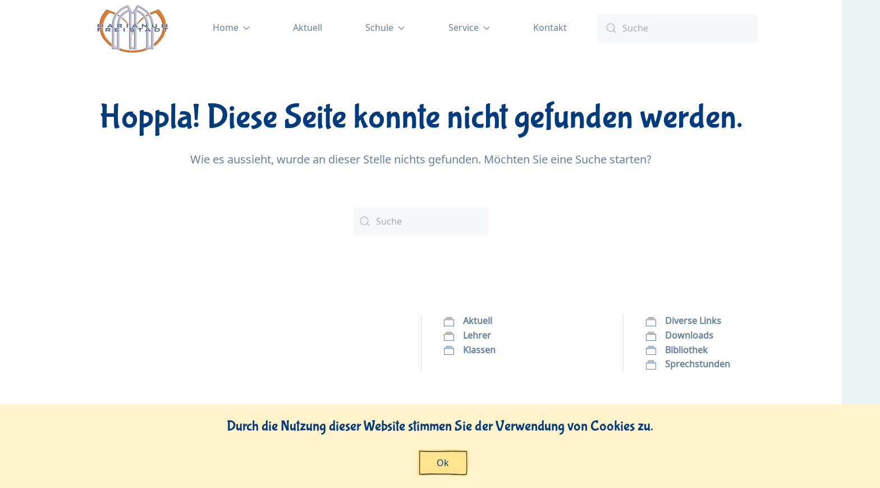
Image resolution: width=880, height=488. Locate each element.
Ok (443, 463)
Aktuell (307, 27)
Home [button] (231, 27)
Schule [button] (385, 27)
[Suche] (677, 28)
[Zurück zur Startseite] (133, 28)
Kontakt (550, 27)
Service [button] (469, 27)
